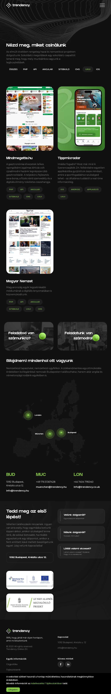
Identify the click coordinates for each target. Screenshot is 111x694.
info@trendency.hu (17, 490)
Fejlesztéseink (13, 669)
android (75, 189)
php (25, 69)
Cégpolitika (11, 664)
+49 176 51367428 (45, 481)
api (35, 69)
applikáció (93, 189)
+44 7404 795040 (83, 481)
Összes (13, 69)
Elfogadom (13, 690)
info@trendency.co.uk (87, 487)
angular (47, 69)
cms (77, 69)
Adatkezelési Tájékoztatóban (46, 683)
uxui (87, 69)
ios (98, 69)
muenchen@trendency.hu (51, 487)
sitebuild (63, 69)
